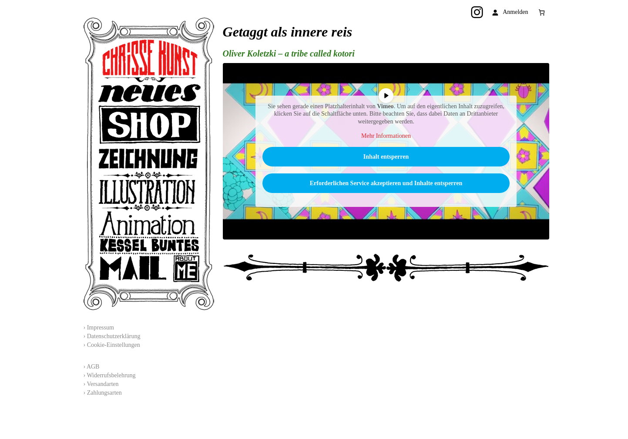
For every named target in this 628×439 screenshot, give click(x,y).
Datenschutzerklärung (114, 336)
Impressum (100, 327)
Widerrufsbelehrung (111, 375)
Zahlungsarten (104, 392)
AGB (93, 366)
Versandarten (102, 384)
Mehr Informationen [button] (386, 136)
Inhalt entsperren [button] (385, 156)
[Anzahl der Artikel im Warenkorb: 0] (541, 12)
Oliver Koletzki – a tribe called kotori (289, 53)
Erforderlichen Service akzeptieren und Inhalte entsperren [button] (385, 183)
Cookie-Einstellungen (113, 345)
